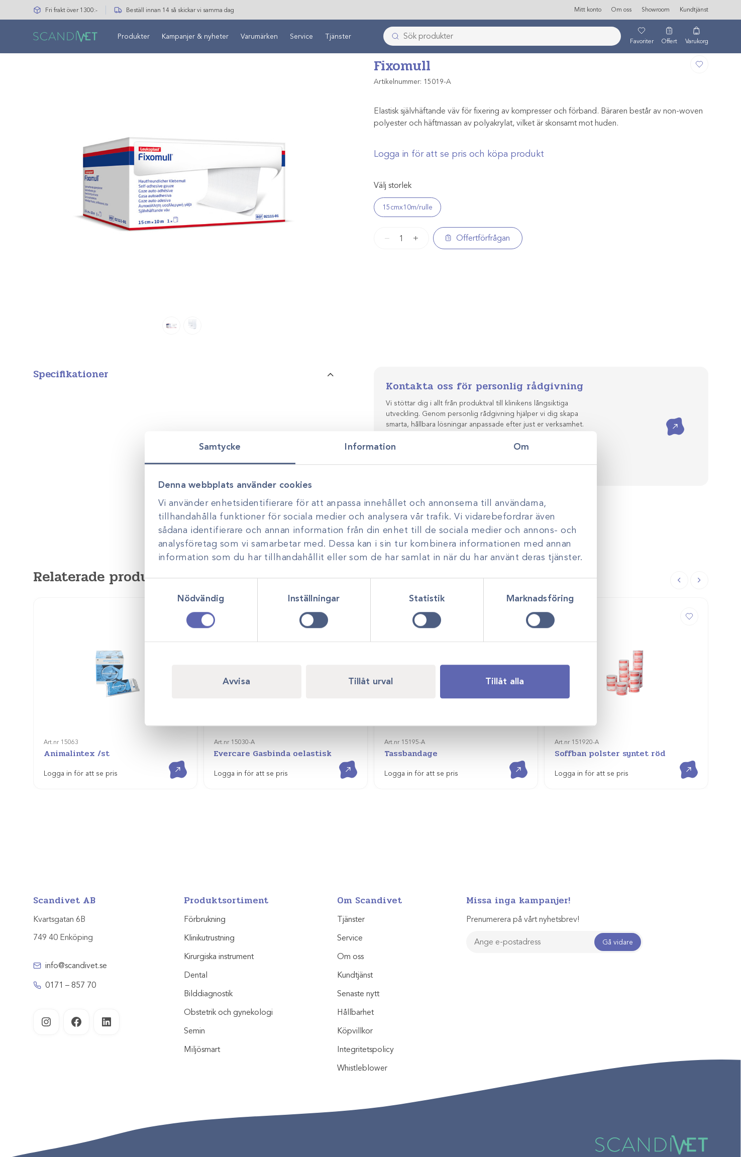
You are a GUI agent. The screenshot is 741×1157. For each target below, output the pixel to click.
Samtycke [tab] (220, 446)
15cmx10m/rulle (407, 207)
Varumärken (259, 37)
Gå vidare (617, 942)
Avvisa (236, 681)
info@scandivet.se (76, 966)
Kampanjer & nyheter (195, 37)
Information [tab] (370, 446)
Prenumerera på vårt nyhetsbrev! (522, 919)
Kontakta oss (668, 417)
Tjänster (338, 37)
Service (301, 37)
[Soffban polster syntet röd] (626, 693)
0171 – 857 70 (70, 985)
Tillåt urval (370, 681)
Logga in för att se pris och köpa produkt (459, 153)
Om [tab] (521, 446)
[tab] (183, 378)
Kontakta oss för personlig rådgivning (484, 386)
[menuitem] (134, 37)
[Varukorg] (696, 36)
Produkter (134, 37)
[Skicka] (392, 36)
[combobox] (502, 36)
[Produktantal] (401, 238)
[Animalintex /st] (115, 693)
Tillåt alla (504, 681)
